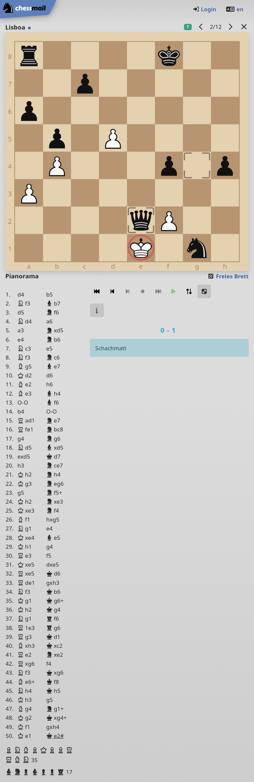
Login (204, 9)
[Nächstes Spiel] (230, 26)
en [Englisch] (234, 9)
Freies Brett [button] (228, 276)
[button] (9, 750)
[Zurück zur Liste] (244, 26)
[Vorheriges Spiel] (201, 26)
